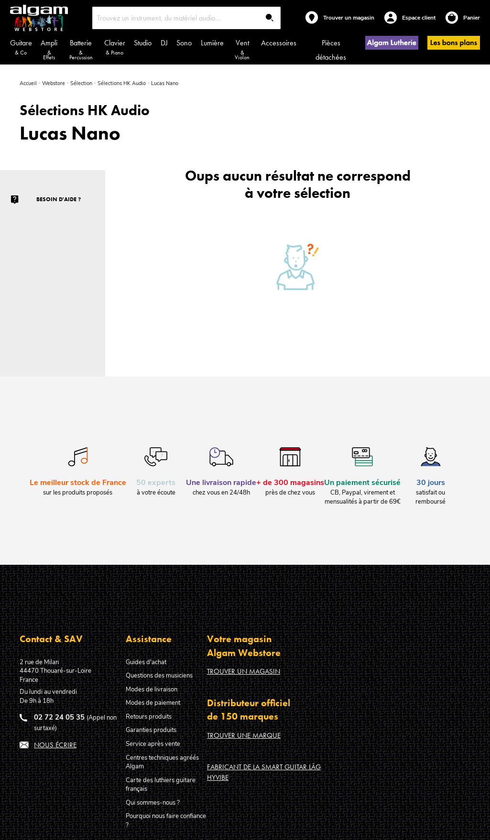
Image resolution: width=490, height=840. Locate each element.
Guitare (21, 47)
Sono (184, 43)
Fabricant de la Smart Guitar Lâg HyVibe (264, 772)
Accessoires (278, 43)
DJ (164, 43)
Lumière (212, 43)
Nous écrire (55, 745)
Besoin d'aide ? (58, 199)
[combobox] (186, 18)
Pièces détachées (331, 50)
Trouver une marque (244, 735)
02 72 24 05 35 (59, 717)
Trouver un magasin (243, 671)
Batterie (80, 49)
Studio (143, 43)
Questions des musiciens (159, 675)
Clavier (114, 47)
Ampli (49, 49)
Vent (242, 49)
